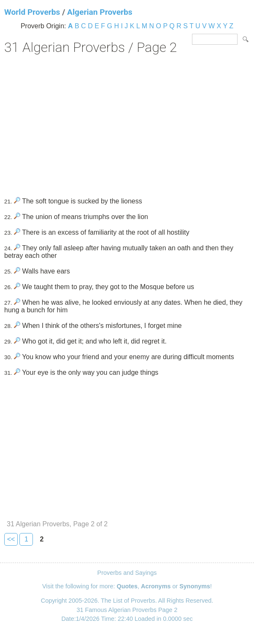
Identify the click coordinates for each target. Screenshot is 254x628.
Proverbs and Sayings (127, 572)
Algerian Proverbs (99, 12)
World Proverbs (32, 12)
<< (11, 539)
